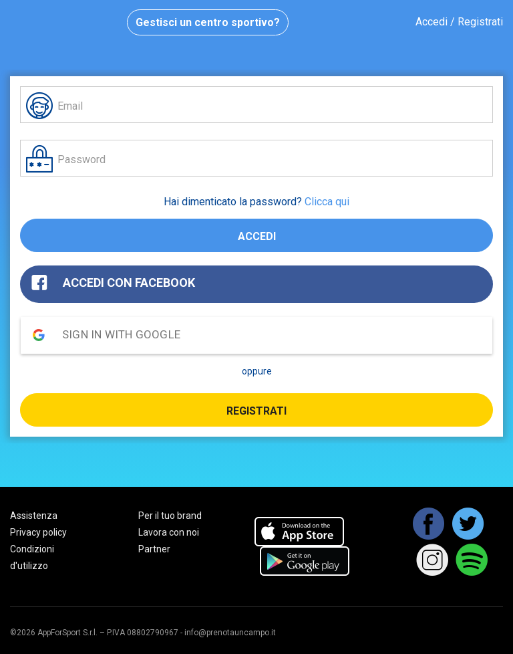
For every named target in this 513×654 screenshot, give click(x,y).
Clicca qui (327, 201)
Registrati (256, 411)
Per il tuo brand (170, 515)
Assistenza (33, 515)
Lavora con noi (168, 532)
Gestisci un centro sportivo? (208, 22)
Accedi (257, 236)
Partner (154, 549)
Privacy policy (38, 532)
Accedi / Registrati (459, 21)
